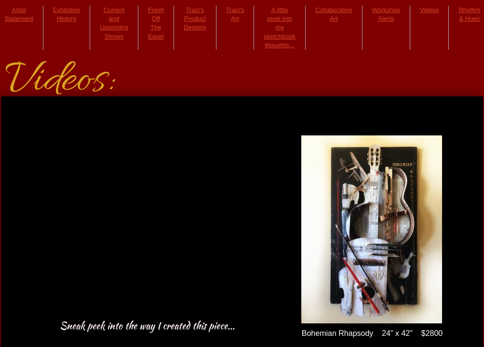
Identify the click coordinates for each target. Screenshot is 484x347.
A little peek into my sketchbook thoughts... (280, 27)
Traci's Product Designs (195, 18)
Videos (429, 9)
